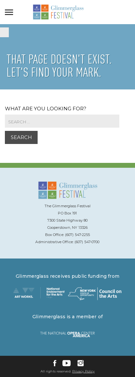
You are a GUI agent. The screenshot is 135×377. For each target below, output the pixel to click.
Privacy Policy (83, 371)
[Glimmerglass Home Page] (58, 18)
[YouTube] (66, 363)
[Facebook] (54, 363)
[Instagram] (80, 363)
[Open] (10, 12)
